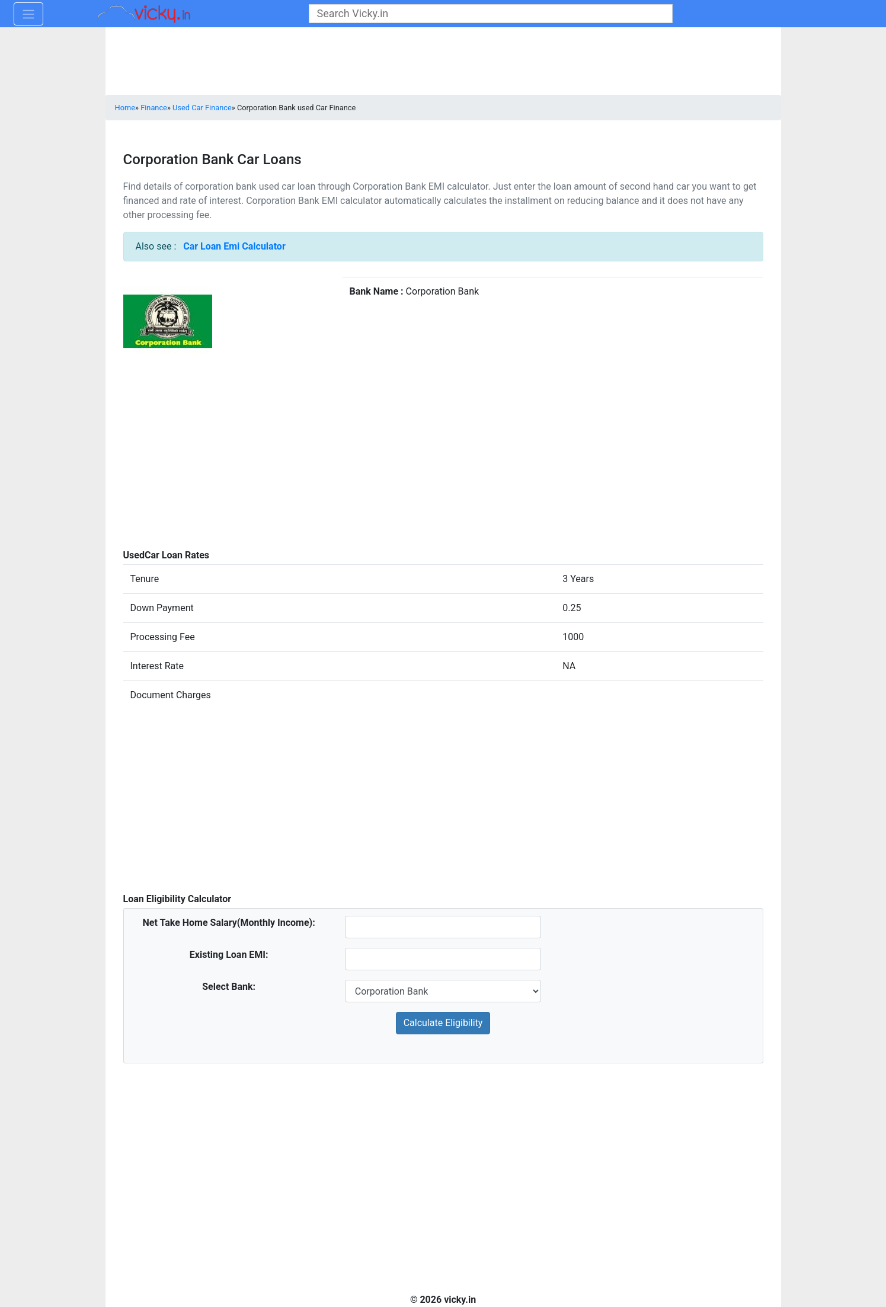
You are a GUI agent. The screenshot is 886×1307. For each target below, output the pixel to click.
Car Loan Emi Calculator (234, 246)
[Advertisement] (443, 468)
